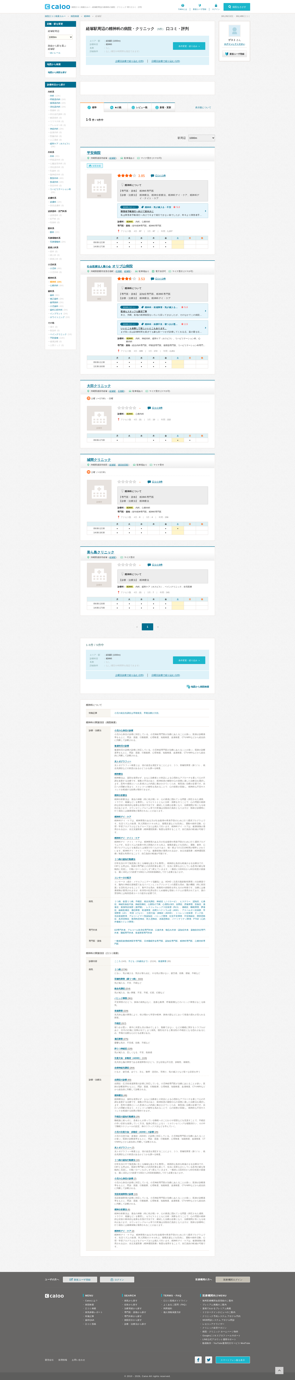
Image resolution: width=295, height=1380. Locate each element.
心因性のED (168, 904)
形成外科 (54, 182)
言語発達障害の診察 (123, 1194)
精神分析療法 (120, 795)
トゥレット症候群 (184, 913)
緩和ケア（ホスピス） (60, 143)
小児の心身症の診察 (123, 730)
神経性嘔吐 (140, 904)
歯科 (52, 295)
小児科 (53, 268)
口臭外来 (159, 930)
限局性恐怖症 (138, 919)
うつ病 (117, 901)
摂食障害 (188, 904)
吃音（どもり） (137, 913)
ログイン (216, 9)
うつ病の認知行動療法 (124, 859)
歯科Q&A (89, 1320)
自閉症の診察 (120, 1080)
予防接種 (54, 338)
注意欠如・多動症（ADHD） (160, 913)
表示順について (203, 107)
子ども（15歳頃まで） (138, 961)
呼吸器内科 (55, 99)
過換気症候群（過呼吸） (132, 907)
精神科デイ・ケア (122, 817)
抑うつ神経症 (120, 1048)
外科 (52, 156)
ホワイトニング (57, 317)
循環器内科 (55, 103)
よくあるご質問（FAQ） (175, 1304)
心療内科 (54, 285)
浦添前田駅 (123, 465)
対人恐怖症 (151, 919)
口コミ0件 (157, 408)
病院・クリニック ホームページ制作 (220, 1331)
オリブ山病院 (110, 266)
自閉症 (179, 904)
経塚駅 (112, 158)
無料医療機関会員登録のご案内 (217, 1300)
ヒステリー (185, 901)
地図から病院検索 (200, 686)
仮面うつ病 (128, 901)
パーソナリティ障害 (181, 919)
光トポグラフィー (122, 761)
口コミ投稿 (90, 1324)
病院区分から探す (133, 1320)
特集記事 (89, 1316)
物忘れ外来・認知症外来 (177, 930)
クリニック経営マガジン (214, 1328)
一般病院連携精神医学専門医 (128, 941)
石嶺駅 (119, 271)
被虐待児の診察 (121, 746)
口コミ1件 (160, 175)
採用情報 (62, 1360)
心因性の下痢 (154, 904)
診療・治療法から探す (135, 1324)
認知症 (196, 901)
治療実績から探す (133, 1308)
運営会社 (49, 1360)
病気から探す (130, 1300)
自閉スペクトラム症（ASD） (166, 910)
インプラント (56, 313)
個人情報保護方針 (172, 1312)
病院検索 (75, 16)
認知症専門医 (171, 941)
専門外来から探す (133, 1316)
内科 (52, 96)
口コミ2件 (160, 278)
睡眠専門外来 (127, 933)
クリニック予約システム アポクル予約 (221, 1316)
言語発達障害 (120, 916)
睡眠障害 (194, 907)
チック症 (199, 913)
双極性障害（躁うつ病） (125, 979)
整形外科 (54, 178)
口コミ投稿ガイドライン (175, 1300)
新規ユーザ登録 (199, 9)
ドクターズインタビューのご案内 (218, 1312)
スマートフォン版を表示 (233, 1360)
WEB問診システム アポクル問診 (218, 1320)
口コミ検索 (90, 1308)
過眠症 (185, 907)
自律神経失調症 (121, 1068)
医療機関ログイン (232, 1279)
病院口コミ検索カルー (55, 16)
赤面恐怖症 (164, 919)
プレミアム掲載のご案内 (214, 1304)
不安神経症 (189, 916)
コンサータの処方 (122, 878)
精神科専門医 (186, 941)
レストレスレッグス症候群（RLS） (163, 907)
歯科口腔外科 (56, 310)
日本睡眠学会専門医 (153, 941)
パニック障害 (161, 916)
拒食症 (198, 904)
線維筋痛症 (124, 910)
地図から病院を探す (57, 72)
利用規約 (167, 1308)
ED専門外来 (120, 930)
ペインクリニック (58, 334)
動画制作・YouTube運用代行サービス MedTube (226, 1343)
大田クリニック (99, 386)
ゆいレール (55, 53)
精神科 (87, 16)
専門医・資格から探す (135, 1312)
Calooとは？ (91, 1300)
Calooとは (182, 9)
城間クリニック (99, 460)
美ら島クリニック (100, 552)
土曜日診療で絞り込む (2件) (129, 61)
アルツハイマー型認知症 (140, 916)
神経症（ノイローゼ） (167, 901)
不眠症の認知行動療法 (124, 1116)
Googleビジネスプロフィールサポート (221, 1335)
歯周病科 (54, 302)
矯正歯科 (54, 299)
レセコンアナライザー (213, 1324)
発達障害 (146, 910)
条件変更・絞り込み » (189, 46)
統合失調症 (149, 901)
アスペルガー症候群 (191, 910)
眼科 (52, 232)
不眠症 (139, 901)
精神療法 (118, 774)
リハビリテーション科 (60, 189)
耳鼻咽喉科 (55, 242)
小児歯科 (54, 306)
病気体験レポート (94, 1312)
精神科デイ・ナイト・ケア (127, 838)
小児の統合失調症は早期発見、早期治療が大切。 (137, 713)
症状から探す (130, 1304)
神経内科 (54, 129)
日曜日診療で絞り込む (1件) (165, 61)
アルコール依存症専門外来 (140, 930)
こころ (117, 961)
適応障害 (135, 910)
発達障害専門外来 (143, 933)
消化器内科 (55, 107)
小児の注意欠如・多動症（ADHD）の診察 (134, 1132)
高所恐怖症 (124, 919)
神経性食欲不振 (126, 904)
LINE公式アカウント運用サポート (219, 1339)
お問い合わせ (78, 1360)
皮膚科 (53, 202)
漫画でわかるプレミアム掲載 (216, 1308)
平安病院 (94, 153)
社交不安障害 (175, 916)
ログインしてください (234, 44)
